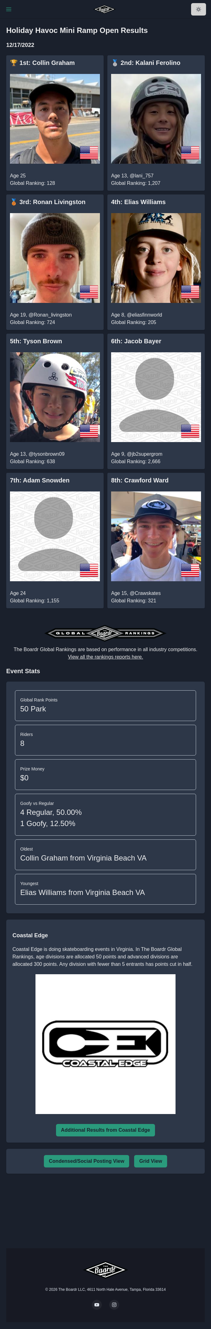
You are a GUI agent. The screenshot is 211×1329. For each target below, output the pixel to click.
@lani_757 (142, 175)
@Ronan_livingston (50, 314)
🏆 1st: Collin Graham (42, 62)
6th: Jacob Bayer (136, 341)
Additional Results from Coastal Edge (105, 1130)
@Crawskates (145, 593)
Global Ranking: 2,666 (135, 461)
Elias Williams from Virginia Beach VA (82, 892)
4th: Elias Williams (138, 202)
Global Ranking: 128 (32, 183)
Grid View (150, 1161)
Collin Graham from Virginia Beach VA (83, 858)
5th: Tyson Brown (36, 341)
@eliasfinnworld (144, 314)
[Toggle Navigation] (8, 9)
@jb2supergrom (144, 454)
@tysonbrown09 (47, 454)
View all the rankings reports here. (105, 657)
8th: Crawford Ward (140, 480)
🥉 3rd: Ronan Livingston (48, 202)
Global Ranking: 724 (32, 322)
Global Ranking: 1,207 (135, 183)
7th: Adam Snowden (40, 480)
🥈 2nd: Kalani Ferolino (146, 62)
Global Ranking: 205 (133, 322)
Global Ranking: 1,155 (34, 600)
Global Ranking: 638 (32, 461)
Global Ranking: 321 (133, 600)
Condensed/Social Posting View (86, 1161)
